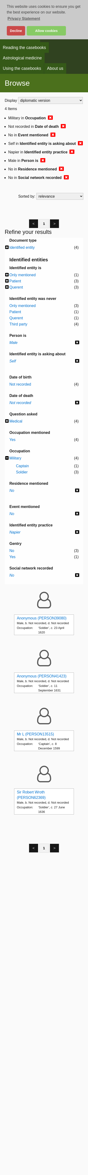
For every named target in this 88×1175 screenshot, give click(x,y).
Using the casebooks (22, 68)
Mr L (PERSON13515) (35, 734)
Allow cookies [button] (46, 31)
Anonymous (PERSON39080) (42, 618)
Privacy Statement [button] (24, 19)
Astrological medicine (22, 58)
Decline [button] (16, 31)
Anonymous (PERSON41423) (42, 676)
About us (55, 68)
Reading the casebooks (24, 47)
